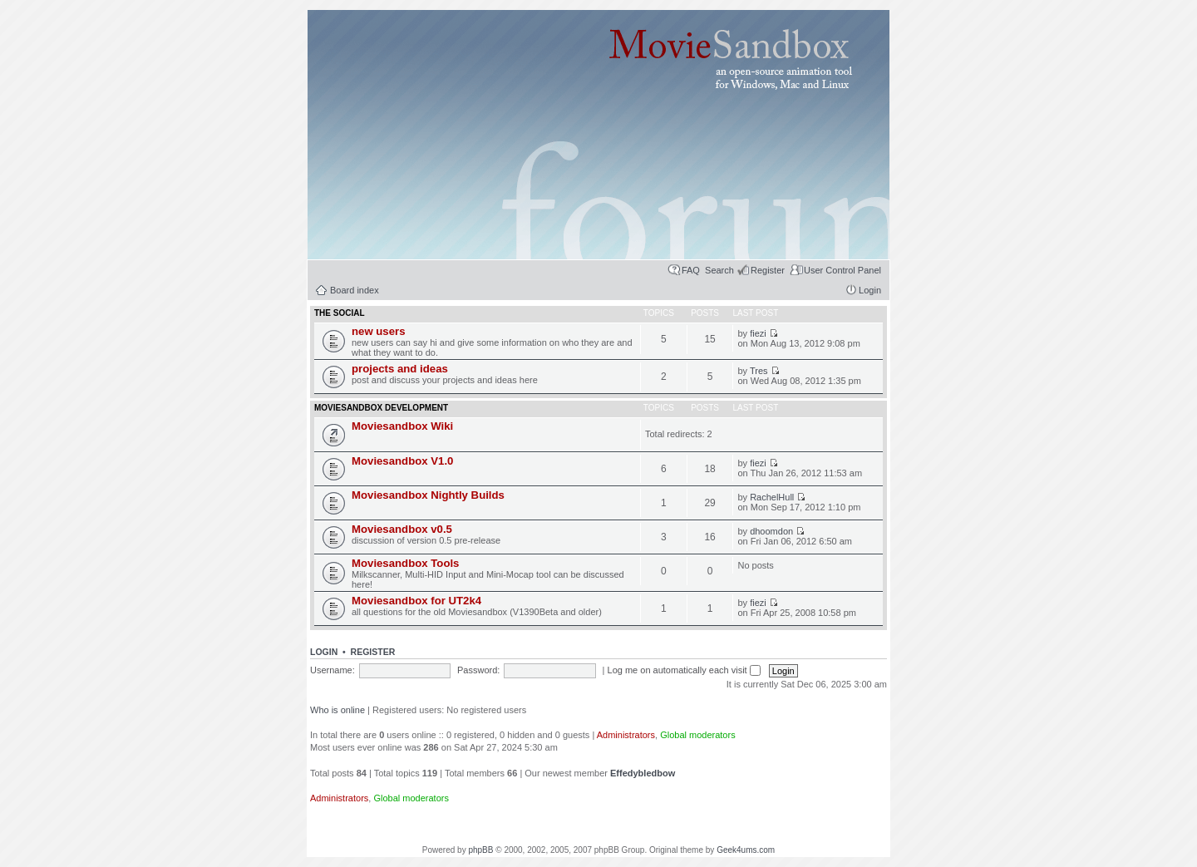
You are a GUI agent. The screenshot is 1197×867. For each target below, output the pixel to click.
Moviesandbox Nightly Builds (428, 495)
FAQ (691, 270)
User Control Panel (842, 270)
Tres (759, 371)
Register (768, 270)
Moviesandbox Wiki (402, 426)
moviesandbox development (381, 407)
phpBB (480, 850)
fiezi (758, 333)
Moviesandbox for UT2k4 (416, 600)
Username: (332, 670)
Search (719, 270)
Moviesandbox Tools (405, 563)
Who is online (337, 710)
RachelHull (772, 497)
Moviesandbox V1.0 (402, 461)
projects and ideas (400, 368)
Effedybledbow (642, 773)
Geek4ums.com (746, 850)
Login (870, 290)
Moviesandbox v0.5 (402, 529)
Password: (478, 670)
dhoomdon (771, 531)
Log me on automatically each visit (684, 670)
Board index (354, 290)
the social (339, 313)
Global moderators (698, 735)
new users (379, 331)
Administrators (626, 735)
